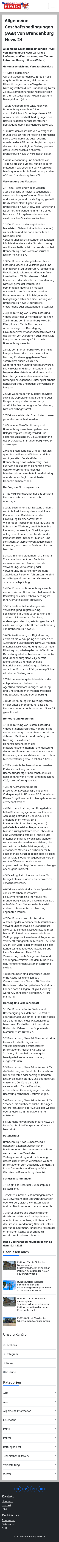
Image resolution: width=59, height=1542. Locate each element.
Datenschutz (9, 1524)
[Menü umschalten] (52, 6)
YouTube (9, 1372)
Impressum (8, 1520)
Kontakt (6, 1505)
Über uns (7, 1501)
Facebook (10, 1345)
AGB (4, 1528)
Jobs (4, 1509)
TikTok (8, 1363)
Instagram (10, 1354)
